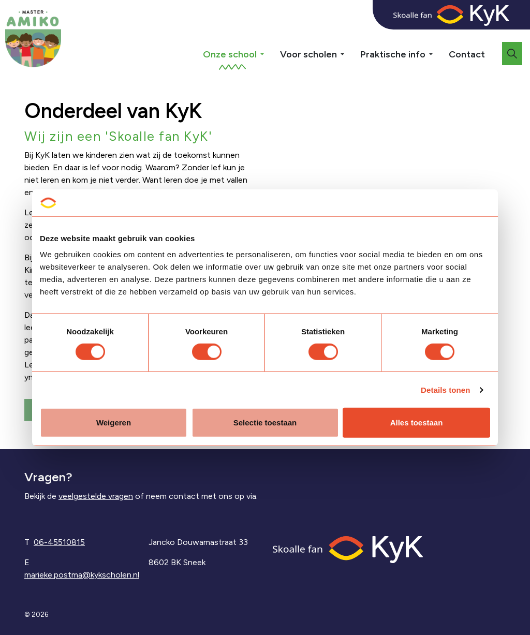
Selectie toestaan (265, 422)
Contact (467, 54)
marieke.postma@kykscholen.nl (81, 575)
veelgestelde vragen (95, 496)
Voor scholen (308, 54)
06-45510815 (59, 542)
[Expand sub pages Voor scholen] (350, 36)
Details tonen (445, 389)
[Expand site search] (512, 53)
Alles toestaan (416, 422)
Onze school (230, 54)
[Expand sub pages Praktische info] (438, 36)
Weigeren (113, 422)
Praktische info (392, 54)
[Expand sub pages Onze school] (269, 36)
